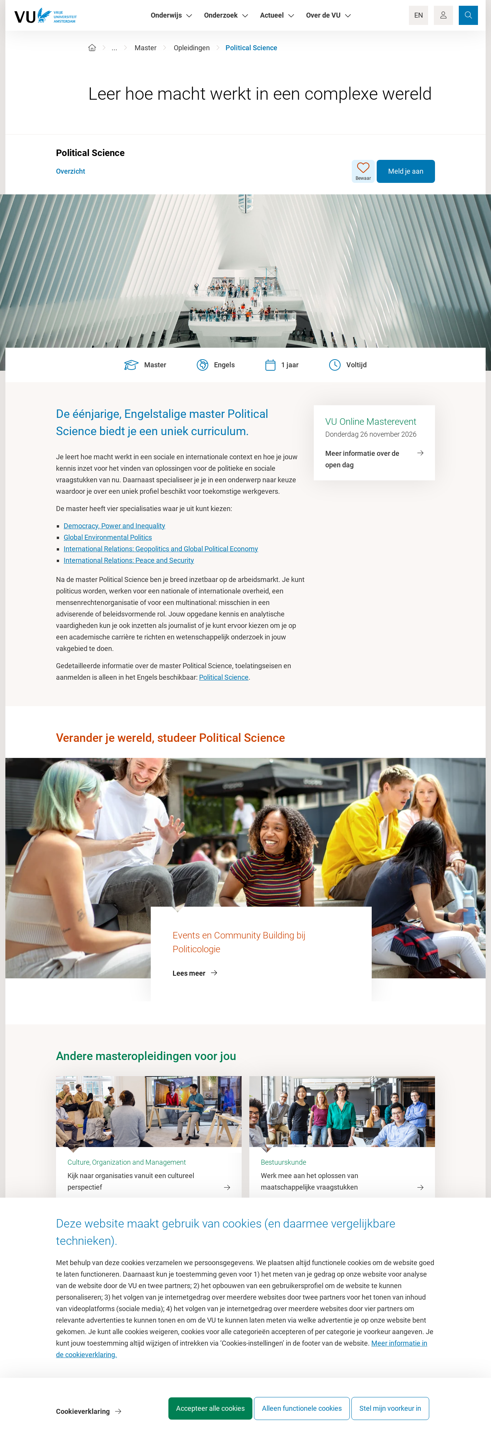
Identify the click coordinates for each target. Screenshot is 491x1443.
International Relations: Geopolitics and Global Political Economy (161, 549)
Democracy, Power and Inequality (114, 526)
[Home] (92, 48)
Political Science (224, 677)
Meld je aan (405, 171)
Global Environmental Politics (108, 537)
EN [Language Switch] (418, 15)
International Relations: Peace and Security (129, 560)
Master (146, 48)
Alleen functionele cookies (294, 1414)
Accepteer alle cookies (195, 1414)
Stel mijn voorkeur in (390, 1414)
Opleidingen (192, 48)
